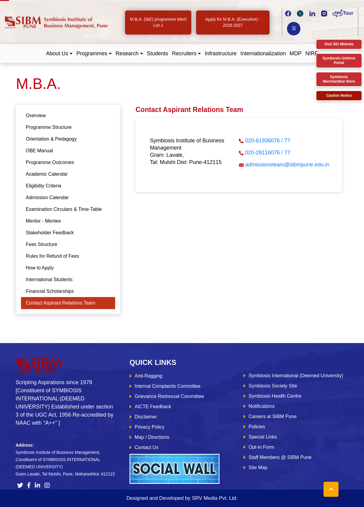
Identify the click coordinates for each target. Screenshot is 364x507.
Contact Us (146, 447)
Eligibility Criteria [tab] (43, 185)
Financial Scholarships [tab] (50, 291)
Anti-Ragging (149, 375)
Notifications (262, 406)
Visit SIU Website (339, 44)
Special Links (263, 436)
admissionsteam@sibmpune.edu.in (287, 165)
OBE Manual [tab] (39, 150)
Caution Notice (339, 95)
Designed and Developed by (181, 498)
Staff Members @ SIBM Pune (280, 457)
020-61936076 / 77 (267, 141)
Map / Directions (152, 437)
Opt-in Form (261, 447)
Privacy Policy (150, 427)
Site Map (258, 467)
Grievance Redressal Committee (169, 396)
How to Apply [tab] (40, 267)
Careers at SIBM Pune (273, 416)
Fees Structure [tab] (41, 244)
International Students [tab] (49, 279)
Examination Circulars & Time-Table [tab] (64, 209)
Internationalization (263, 53)
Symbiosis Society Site (273, 385)
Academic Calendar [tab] (47, 174)
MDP (296, 53)
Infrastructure (221, 53)
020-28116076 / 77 (267, 153)
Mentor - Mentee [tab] (43, 220)
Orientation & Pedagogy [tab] (51, 138)
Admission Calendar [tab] (47, 197)
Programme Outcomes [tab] (50, 162)
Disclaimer (146, 416)
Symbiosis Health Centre (275, 396)
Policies (257, 426)
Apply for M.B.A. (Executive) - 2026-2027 (233, 22)
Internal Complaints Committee (168, 386)
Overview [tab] (36, 115)
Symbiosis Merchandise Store (339, 79)
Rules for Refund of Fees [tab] (52, 256)
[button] (59, 53)
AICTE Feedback (153, 406)
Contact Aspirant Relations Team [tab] (60, 302)
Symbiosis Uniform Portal (339, 60)
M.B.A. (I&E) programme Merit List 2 (158, 22)
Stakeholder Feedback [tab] (50, 232)
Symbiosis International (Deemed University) (296, 375)
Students (157, 53)
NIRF (311, 53)
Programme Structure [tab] (49, 127)
